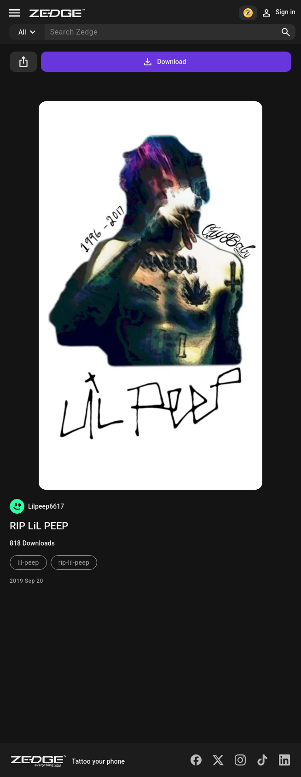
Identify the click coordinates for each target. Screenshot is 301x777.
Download (164, 61)
